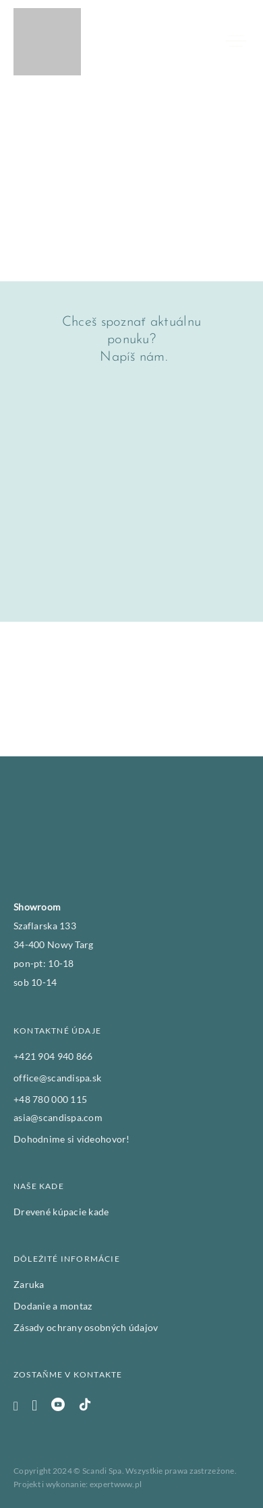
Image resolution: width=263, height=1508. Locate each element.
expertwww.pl (116, 1484)
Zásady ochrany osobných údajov (85, 1327)
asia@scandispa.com (58, 1117)
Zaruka (29, 1284)
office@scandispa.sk (57, 1077)
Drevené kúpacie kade (61, 1211)
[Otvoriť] (236, 41)
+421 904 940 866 (52, 1056)
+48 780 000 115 (50, 1099)
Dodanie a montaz (52, 1306)
